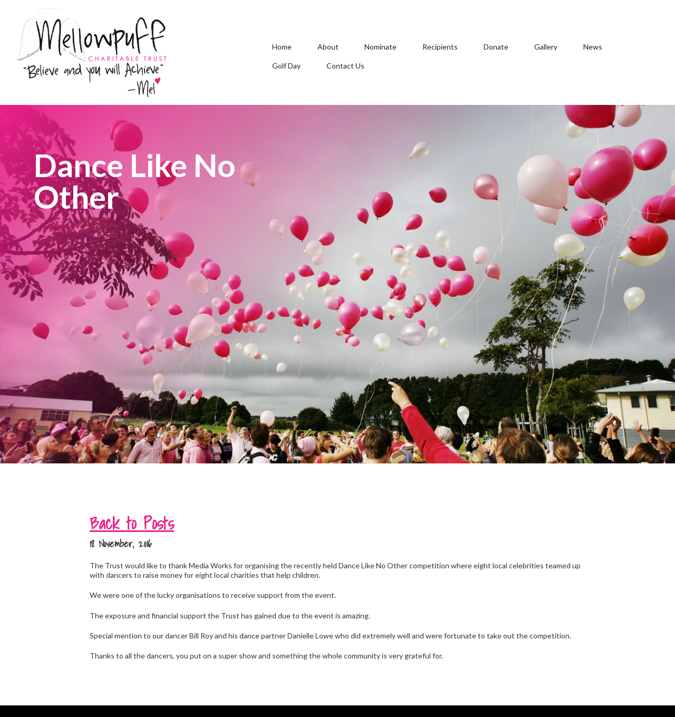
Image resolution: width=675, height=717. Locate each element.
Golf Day (286, 65)
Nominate (380, 46)
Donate (496, 46)
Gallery (545, 46)
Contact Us (345, 65)
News (592, 46)
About (328, 46)
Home (282, 46)
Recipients (440, 46)
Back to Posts (132, 523)
